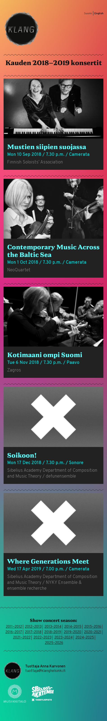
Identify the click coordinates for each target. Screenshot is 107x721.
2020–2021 (92, 632)
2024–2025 (85, 637)
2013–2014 (53, 627)
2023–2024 (63, 637)
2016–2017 (13, 632)
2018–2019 (52, 632)
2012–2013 (33, 627)
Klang (22, 29)
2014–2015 (72, 627)
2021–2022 (22, 637)
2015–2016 (92, 627)
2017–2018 (33, 632)
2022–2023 (42, 637)
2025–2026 (54, 643)
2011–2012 (14, 627)
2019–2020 (72, 632)
